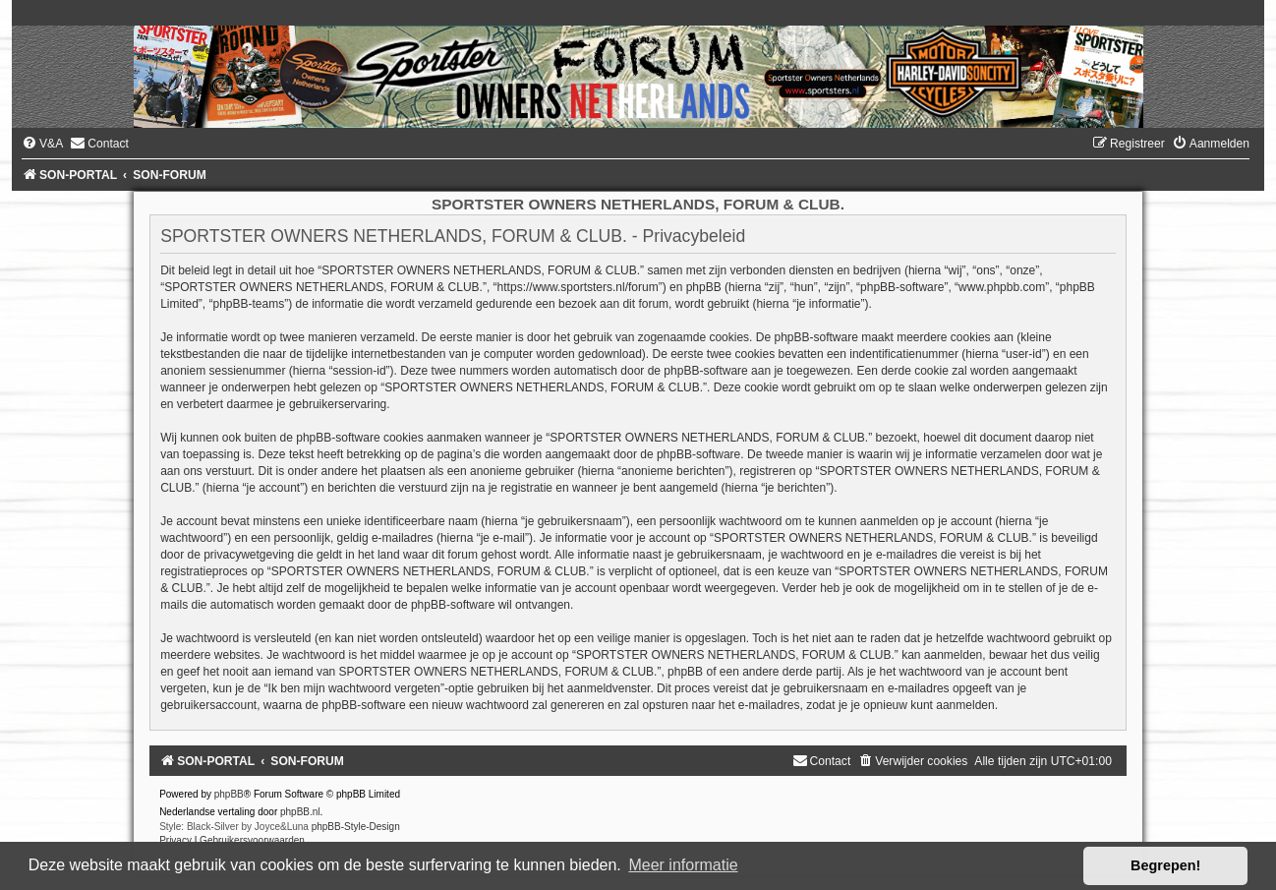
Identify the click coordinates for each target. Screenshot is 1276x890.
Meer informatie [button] (682, 865)
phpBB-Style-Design (356, 826)
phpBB (229, 794)
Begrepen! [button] (1165, 865)
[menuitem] (42, 143)
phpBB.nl (300, 811)
